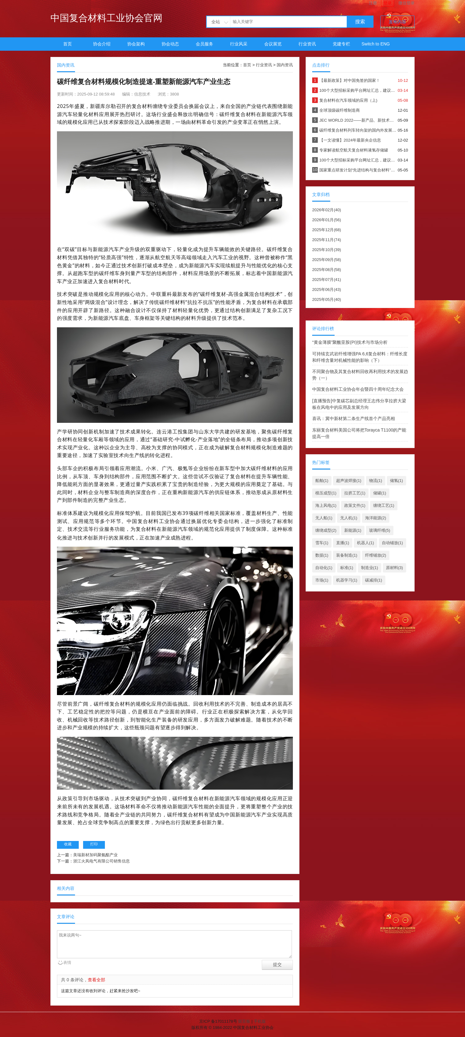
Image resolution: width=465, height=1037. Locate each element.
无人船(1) (323, 518)
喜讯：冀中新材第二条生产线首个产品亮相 (353, 418)
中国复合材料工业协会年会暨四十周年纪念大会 (358, 389)
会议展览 (273, 43)
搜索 (360, 21)
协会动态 (170, 43)
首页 (67, 43)
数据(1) (321, 555)
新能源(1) (352, 530)
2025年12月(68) (326, 229)
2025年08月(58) (326, 269)
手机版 (260, 1021)
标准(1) (346, 567)
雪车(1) (321, 542)
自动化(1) (323, 567)
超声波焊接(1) (348, 480)
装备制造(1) (346, 555)
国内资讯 (285, 65)
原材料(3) (394, 567)
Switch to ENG (375, 43)
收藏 (68, 844)
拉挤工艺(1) (354, 493)
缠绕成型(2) (325, 530)
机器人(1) (365, 542)
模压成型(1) (325, 493)
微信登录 (406, 3)
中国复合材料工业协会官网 (106, 18)
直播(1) (342, 542)
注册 (373, 3)
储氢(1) (396, 480)
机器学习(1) (346, 580)
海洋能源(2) (375, 518)
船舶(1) (321, 480)
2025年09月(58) (326, 259)
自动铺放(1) (392, 542)
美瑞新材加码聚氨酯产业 (95, 854)
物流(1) (375, 480)
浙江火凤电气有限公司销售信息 (101, 861)
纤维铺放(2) (375, 555)
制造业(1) (369, 567)
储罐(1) (379, 493)
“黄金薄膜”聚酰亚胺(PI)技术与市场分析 (350, 342)
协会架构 (136, 43)
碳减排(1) (373, 580)
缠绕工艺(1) (383, 505)
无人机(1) (348, 518)
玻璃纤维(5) (379, 530)
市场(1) (321, 580)
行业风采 (238, 43)
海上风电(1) (325, 505)
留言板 (244, 1021)
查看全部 (96, 979)
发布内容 (397, 21)
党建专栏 (341, 43)
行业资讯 (307, 43)
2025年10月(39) (326, 249)
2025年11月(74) (326, 239)
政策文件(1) (354, 505)
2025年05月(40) (326, 299)
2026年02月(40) (326, 210)
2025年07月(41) (326, 279)
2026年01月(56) (326, 219)
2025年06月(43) (326, 289)
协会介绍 (101, 43)
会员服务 (204, 43)
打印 (94, 844)
